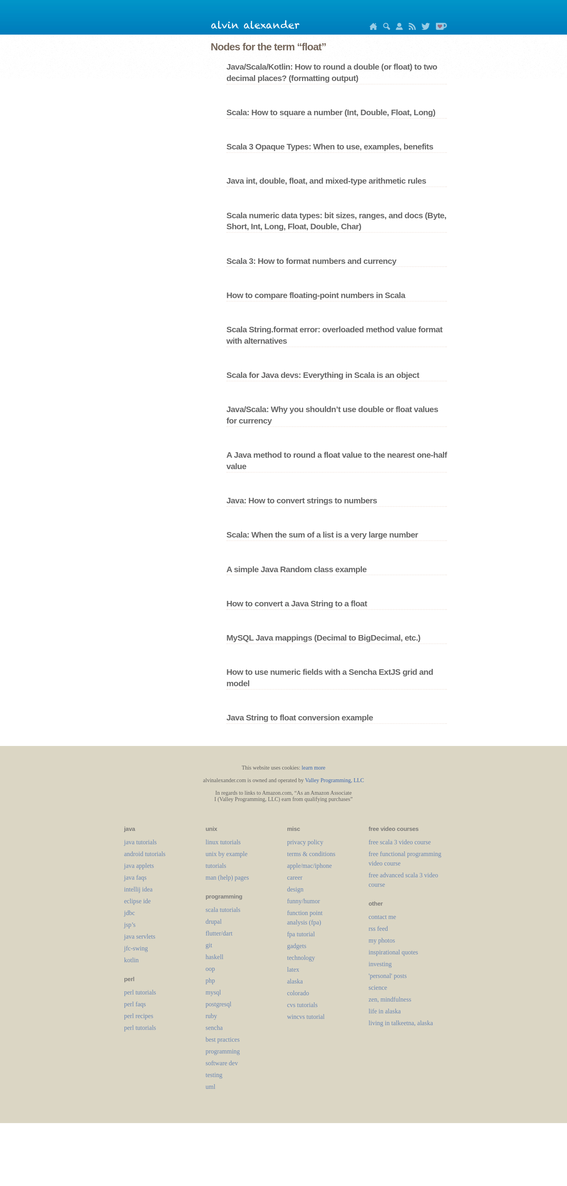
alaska (295, 981)
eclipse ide (137, 901)
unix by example (227, 854)
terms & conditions (311, 854)
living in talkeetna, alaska (401, 1023)
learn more (313, 768)
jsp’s (129, 924)
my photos (382, 940)
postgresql (219, 1004)
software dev (222, 1063)
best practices (223, 1039)
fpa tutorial (301, 934)
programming (223, 1051)
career (294, 877)
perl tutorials (140, 992)
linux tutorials (223, 842)
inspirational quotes (393, 952)
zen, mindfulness (390, 999)
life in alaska (385, 1011)
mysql (213, 992)
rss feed (378, 928)
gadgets (296, 946)
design (295, 889)
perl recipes (138, 1016)
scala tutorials (223, 909)
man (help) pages (227, 877)
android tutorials (144, 854)
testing (214, 1075)
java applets (139, 865)
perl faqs (135, 1004)
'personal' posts (388, 975)
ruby (211, 1016)
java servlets (140, 936)
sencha (214, 1027)
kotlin (131, 960)
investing (380, 964)
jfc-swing (136, 948)
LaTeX (293, 969)
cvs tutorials (302, 1005)
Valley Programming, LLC (334, 780)
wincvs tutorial (306, 1016)
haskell (214, 957)
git (209, 945)
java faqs (135, 877)
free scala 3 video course (400, 842)
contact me (382, 916)
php (210, 980)
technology (301, 957)
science (378, 987)
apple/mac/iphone (309, 865)
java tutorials (140, 842)
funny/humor (303, 901)
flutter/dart (219, 933)
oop (210, 968)
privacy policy (305, 842)
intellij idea (138, 889)
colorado (298, 993)
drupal (214, 921)
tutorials (216, 865)
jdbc (129, 913)
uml (210, 1086)
